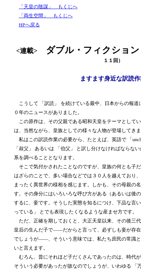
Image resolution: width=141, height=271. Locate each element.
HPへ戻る (29, 24)
